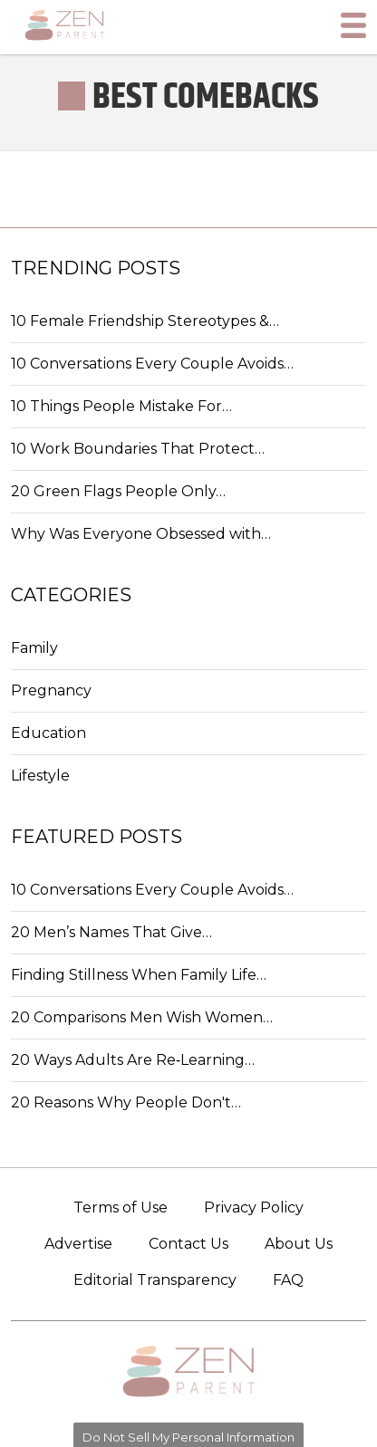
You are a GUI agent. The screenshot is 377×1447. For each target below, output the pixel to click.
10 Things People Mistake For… (121, 406)
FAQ (288, 1280)
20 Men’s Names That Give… (111, 932)
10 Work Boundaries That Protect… (138, 448)
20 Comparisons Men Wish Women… (142, 1017)
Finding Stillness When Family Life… (138, 974)
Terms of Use (120, 1207)
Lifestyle (40, 775)
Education (48, 733)
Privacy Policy (254, 1207)
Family (34, 647)
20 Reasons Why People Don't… (126, 1102)
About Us (299, 1243)
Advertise (78, 1243)
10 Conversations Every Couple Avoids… (152, 363)
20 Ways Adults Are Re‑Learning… (133, 1059)
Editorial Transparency (155, 1280)
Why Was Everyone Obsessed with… (141, 533)
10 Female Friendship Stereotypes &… (145, 321)
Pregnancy (51, 690)
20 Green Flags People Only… (118, 491)
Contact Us (188, 1243)
